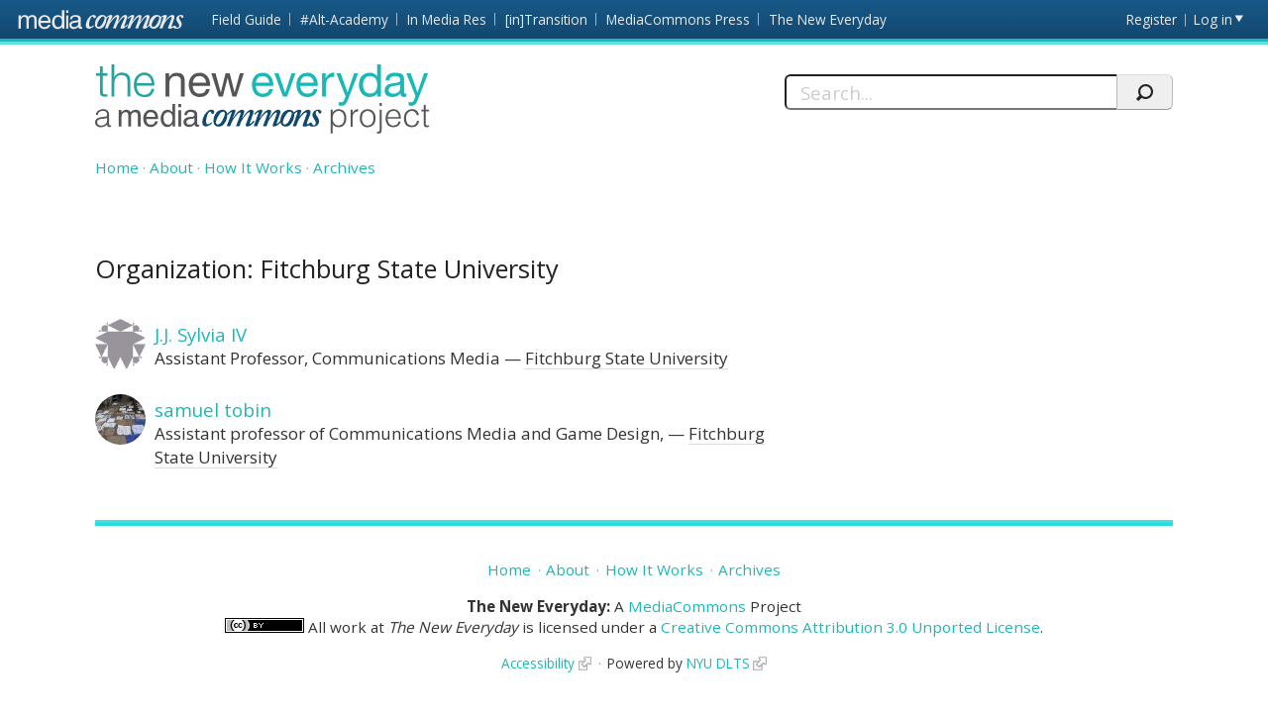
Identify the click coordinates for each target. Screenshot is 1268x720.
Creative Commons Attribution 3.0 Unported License (850, 627)
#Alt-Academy (344, 19)
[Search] (950, 92)
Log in (1213, 19)
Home (117, 167)
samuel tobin (213, 409)
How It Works (253, 167)
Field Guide (246, 19)
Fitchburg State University (626, 358)
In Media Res (446, 19)
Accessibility (538, 663)
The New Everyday (828, 19)
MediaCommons (687, 606)
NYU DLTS (718, 663)
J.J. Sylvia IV (201, 334)
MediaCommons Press (678, 19)
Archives (344, 167)
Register (1151, 19)
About (171, 167)
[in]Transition (546, 19)
